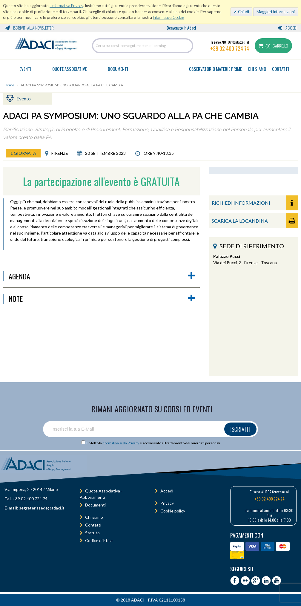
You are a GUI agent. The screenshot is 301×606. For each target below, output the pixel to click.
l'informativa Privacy (66, 5)
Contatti (93, 524)
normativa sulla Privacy (120, 443)
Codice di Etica (99, 540)
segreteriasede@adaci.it (41, 507)
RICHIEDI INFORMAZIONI (255, 202)
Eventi (25, 68)
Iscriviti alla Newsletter (29, 28)
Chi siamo (94, 517)
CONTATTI (280, 68)
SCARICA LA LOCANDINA (255, 220)
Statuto (92, 532)
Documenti (118, 68)
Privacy (167, 503)
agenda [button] (102, 276)
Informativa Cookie (168, 17)
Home (9, 85)
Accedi (287, 28)
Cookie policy (172, 510)
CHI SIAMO (257, 68)
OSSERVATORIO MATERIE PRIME (215, 68)
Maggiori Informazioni (276, 11)
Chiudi (243, 11)
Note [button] (102, 299)
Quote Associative (69, 68)
